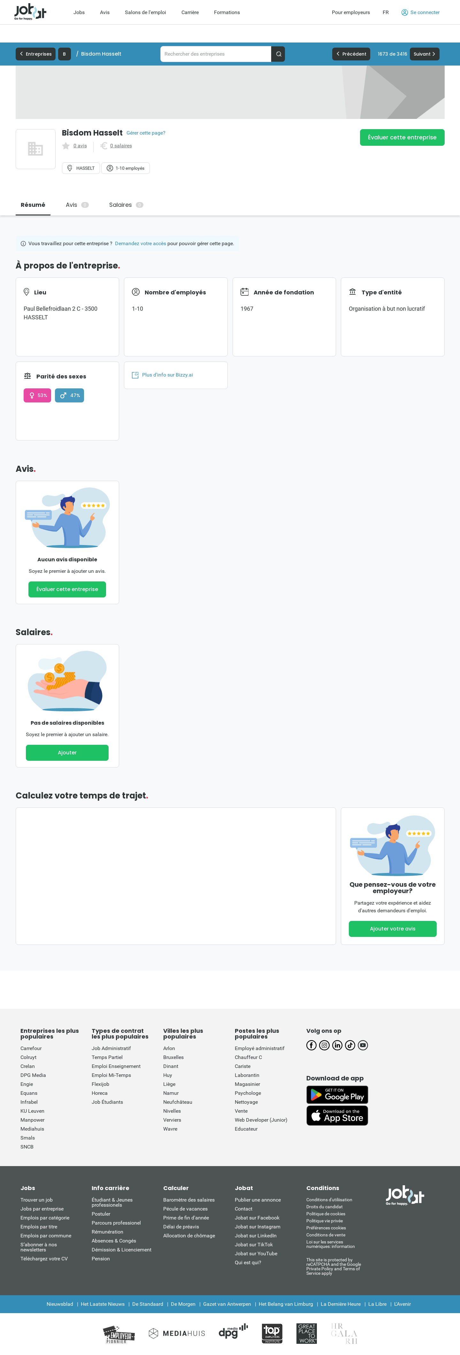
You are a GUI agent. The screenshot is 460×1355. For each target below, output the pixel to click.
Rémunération (107, 1232)
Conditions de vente (325, 1234)
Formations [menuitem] (227, 12)
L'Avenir (402, 1304)
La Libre (377, 1304)
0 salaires (121, 145)
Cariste (242, 1066)
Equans (28, 1093)
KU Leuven (32, 1111)
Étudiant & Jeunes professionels (112, 1202)
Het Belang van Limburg (286, 1304)
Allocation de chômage (189, 1236)
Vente (241, 1111)
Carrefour (31, 1048)
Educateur (246, 1129)
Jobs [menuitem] (79, 12)
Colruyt (28, 1057)
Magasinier (247, 1084)
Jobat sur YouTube (256, 1253)
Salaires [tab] (126, 205)
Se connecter (421, 12)
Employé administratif (260, 1048)
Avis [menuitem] (105, 12)
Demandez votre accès (140, 243)
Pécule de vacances (185, 1209)
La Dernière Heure (341, 1304)
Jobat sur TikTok (254, 1245)
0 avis (80, 145)
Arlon (169, 1048)
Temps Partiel (107, 1057)
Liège (169, 1084)
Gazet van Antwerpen (227, 1304)
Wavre (170, 1129)
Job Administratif (111, 1048)
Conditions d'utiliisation (329, 1199)
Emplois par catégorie (44, 1218)
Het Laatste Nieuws (103, 1304)
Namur (171, 1093)
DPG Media (33, 1075)
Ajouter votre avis (393, 928)
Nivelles (172, 1111)
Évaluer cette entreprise (402, 137)
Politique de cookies (325, 1213)
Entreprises (35, 54)
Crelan (27, 1066)
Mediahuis (32, 1129)
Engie (26, 1084)
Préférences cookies (326, 1227)
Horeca (100, 1093)
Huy (167, 1075)
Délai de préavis (181, 1227)
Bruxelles (173, 1057)
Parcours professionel (116, 1223)
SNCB (27, 1147)
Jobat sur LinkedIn (256, 1236)
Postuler (101, 1214)
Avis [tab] (77, 205)
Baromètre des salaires (189, 1200)
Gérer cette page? (145, 133)
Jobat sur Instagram (257, 1227)
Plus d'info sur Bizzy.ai (162, 375)
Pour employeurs (351, 12)
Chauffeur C (248, 1057)
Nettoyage (246, 1102)
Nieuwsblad (60, 1304)
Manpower (32, 1120)
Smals (27, 1138)
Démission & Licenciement (121, 1250)
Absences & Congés (114, 1241)
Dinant (170, 1066)
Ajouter (67, 752)
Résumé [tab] (33, 205)
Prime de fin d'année (186, 1218)
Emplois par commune (45, 1236)
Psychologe (248, 1093)
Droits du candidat (324, 1206)
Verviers (172, 1120)
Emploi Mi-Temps (111, 1075)
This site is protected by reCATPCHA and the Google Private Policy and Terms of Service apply (333, 1266)
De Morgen (183, 1304)
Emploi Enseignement (116, 1066)
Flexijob (100, 1084)
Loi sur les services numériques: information (330, 1244)
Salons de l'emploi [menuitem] (145, 12)
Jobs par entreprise (42, 1209)
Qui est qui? (248, 1262)
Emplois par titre (38, 1227)
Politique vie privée (324, 1220)
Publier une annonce (258, 1200)
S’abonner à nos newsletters (38, 1247)
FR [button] (386, 12)
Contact (243, 1209)
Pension (101, 1259)
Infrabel (29, 1102)
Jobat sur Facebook (257, 1218)
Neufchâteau (177, 1102)
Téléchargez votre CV (44, 1259)
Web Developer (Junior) (261, 1120)
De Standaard (147, 1304)
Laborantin (247, 1075)
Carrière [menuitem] (190, 12)
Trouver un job (36, 1200)
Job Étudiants (107, 1102)
